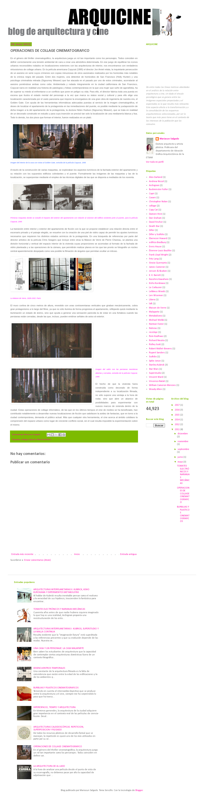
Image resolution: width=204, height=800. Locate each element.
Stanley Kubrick (156, 365)
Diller (151, 230)
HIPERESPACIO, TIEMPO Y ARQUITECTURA (54, 707)
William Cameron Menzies (162, 385)
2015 (177, 415)
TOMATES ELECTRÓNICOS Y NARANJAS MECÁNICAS (183, 474)
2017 (177, 405)
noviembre (183, 441)
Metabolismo (155, 316)
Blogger (139, 790)
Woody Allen (155, 389)
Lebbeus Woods (157, 291)
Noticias (153, 328)
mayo (180, 462)
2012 (177, 424)
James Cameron (157, 267)
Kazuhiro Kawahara (158, 279)
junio (180, 457)
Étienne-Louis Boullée (160, 250)
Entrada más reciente (22, 554)
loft (150, 303)
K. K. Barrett (155, 275)
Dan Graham (155, 218)
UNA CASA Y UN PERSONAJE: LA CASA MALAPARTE (58, 648)
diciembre (183, 434)
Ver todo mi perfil (155, 162)
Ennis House (155, 246)
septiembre (183, 449)
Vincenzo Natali (157, 381)
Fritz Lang (154, 259)
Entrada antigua (128, 554)
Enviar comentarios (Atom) (37, 560)
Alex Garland (155, 177)
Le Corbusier (155, 287)
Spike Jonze (155, 361)
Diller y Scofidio (156, 234)
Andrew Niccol (156, 181)
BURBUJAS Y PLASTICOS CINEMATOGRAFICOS (55, 688)
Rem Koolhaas (156, 336)
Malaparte (154, 312)
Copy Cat (32, 440)
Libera (152, 299)
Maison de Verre (44, 440)
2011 (177, 429)
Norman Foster (156, 324)
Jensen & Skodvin (158, 271)
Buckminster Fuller (158, 189)
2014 (177, 420)
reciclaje (153, 332)
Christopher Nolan (158, 201)
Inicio (77, 554)
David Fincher (156, 222)
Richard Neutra (157, 340)
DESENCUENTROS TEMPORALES (49, 668)
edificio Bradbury (157, 242)
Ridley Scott (155, 344)
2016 (177, 410)
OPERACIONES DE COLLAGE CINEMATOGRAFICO (57, 746)
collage (24, 440)
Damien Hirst (155, 214)
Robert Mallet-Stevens (160, 348)
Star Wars (154, 369)
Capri (151, 193)
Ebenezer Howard (158, 238)
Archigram (154, 185)
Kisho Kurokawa (157, 283)
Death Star (154, 226)
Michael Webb (156, 320)
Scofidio (153, 356)
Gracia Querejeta (158, 263)
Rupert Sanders (157, 352)
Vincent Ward (156, 377)
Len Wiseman (156, 295)
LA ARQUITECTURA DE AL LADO (49, 766)
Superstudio (155, 373)
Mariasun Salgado (169, 139)
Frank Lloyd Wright (158, 255)
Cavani (152, 197)
